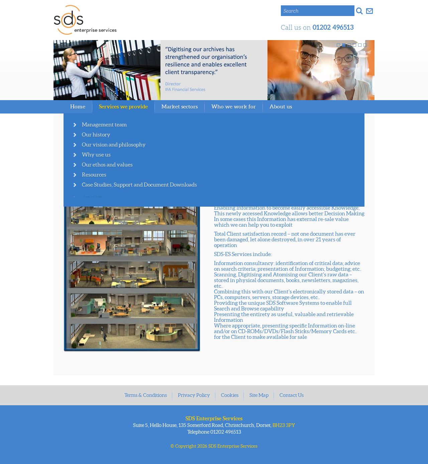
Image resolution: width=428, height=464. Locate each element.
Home (77, 106)
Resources (94, 175)
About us (281, 106)
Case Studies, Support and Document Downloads (139, 185)
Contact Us (292, 395)
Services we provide (123, 106)
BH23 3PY (284, 425)
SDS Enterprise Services (85, 20)
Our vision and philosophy (114, 145)
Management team (104, 125)
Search (291, 11)
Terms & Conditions (145, 395)
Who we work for (233, 106)
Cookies (229, 395)
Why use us (96, 155)
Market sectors (180, 106)
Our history (96, 135)
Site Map (259, 395)
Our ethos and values (107, 165)
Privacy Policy (194, 395)
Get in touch (369, 10)
